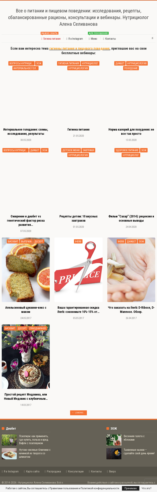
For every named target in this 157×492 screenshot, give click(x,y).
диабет (119, 63)
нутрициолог (90, 63)
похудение (131, 68)
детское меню (71, 150)
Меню (94, 37)
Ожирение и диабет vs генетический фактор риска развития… (26, 220)
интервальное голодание (26, 68)
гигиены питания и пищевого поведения (79, 48)
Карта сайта (31, 471)
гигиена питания (68, 63)
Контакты (109, 38)
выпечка (26, 241)
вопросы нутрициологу (22, 63)
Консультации (75, 471)
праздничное (37, 328)
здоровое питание (127, 150)
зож (38, 63)
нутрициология (78, 68)
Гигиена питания (51, 37)
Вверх (111, 471)
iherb (78, 241)
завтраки (88, 150)
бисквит (13, 241)
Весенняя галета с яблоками (134, 437)
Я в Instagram (74, 38)
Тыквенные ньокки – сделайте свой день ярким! (139, 451)
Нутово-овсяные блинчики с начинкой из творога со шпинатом (35, 453)
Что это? (146, 488)
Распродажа (53, 471)
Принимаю (131, 488)
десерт (39, 241)
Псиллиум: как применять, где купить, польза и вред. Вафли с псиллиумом (34, 439)
